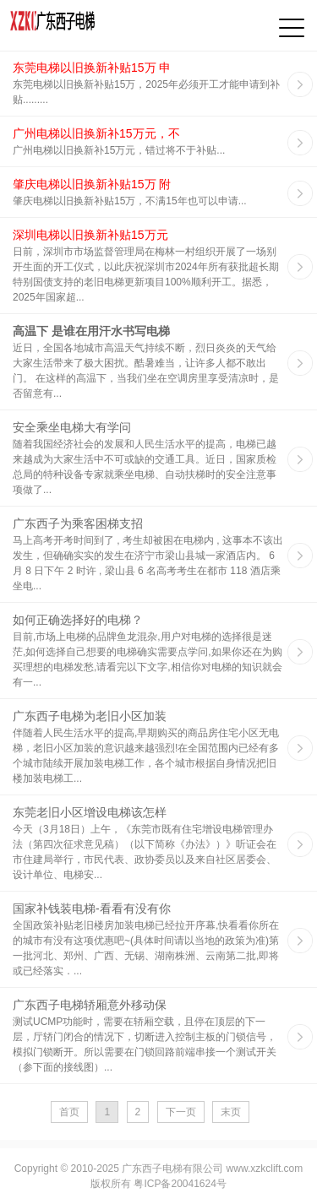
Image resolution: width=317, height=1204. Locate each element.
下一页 (181, 1112)
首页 (69, 1112)
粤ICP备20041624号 (180, 1184)
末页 (231, 1112)
